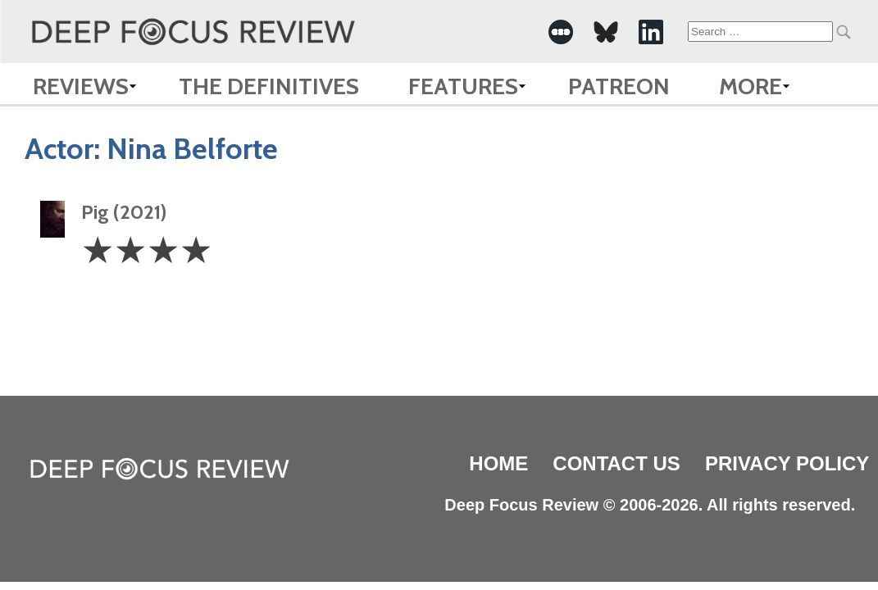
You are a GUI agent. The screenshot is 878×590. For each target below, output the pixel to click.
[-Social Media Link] (560, 32)
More (750, 86)
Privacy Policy (787, 463)
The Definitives (269, 86)
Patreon (619, 86)
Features (463, 86)
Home (498, 463)
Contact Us (616, 463)
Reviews (81, 86)
